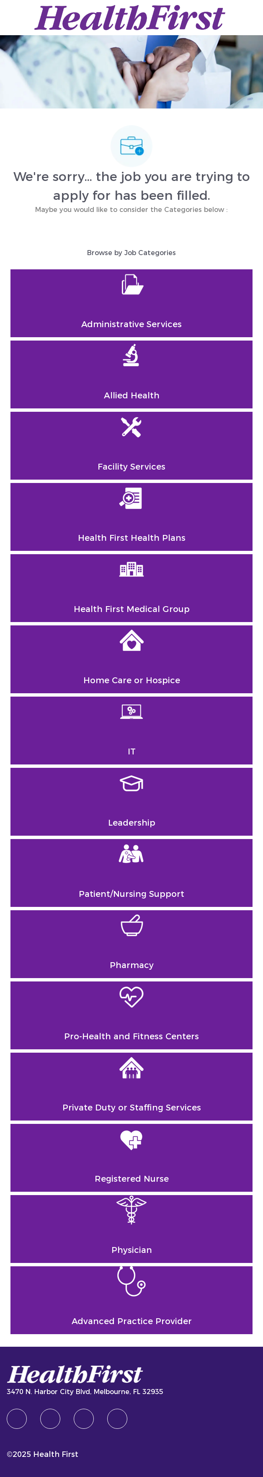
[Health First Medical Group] (131, 588)
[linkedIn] (50, 1419)
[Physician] (131, 1229)
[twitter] (84, 1419)
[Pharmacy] (131, 944)
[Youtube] (117, 1419)
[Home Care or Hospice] (131, 659)
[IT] (131, 730)
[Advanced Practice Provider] (131, 1300)
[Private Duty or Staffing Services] (131, 1087)
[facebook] (17, 1419)
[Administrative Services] (131, 303)
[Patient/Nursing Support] (131, 873)
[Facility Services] (131, 446)
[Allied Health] (131, 374)
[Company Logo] (130, 16)
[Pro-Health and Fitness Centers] (131, 1015)
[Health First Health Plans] (131, 517)
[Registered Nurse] (131, 1158)
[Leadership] (131, 802)
